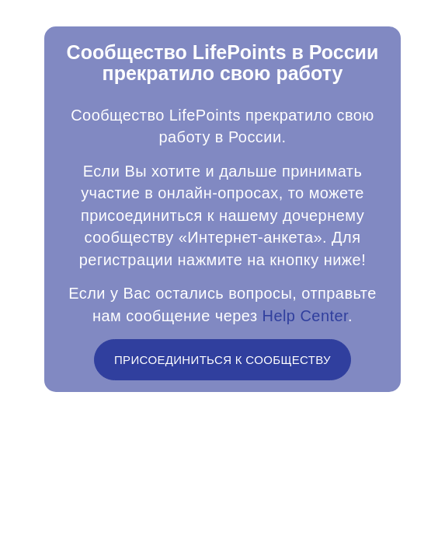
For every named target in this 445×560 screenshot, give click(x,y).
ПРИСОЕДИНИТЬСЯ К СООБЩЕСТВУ (222, 368)
